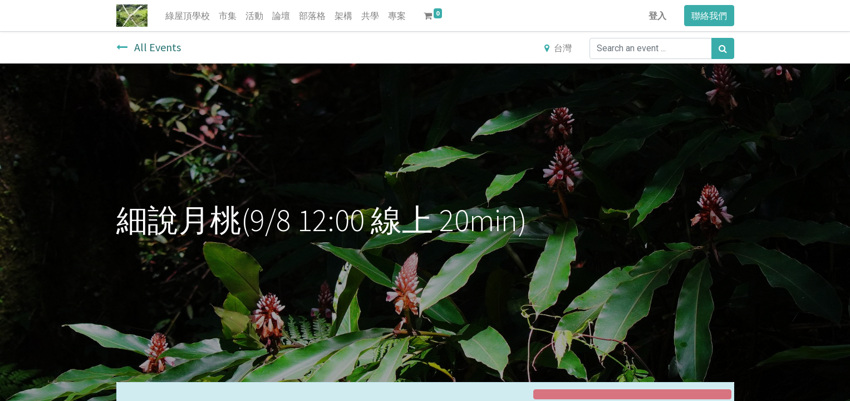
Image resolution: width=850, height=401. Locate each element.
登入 (657, 15)
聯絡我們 (709, 15)
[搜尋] (722, 48)
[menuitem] (187, 15)
